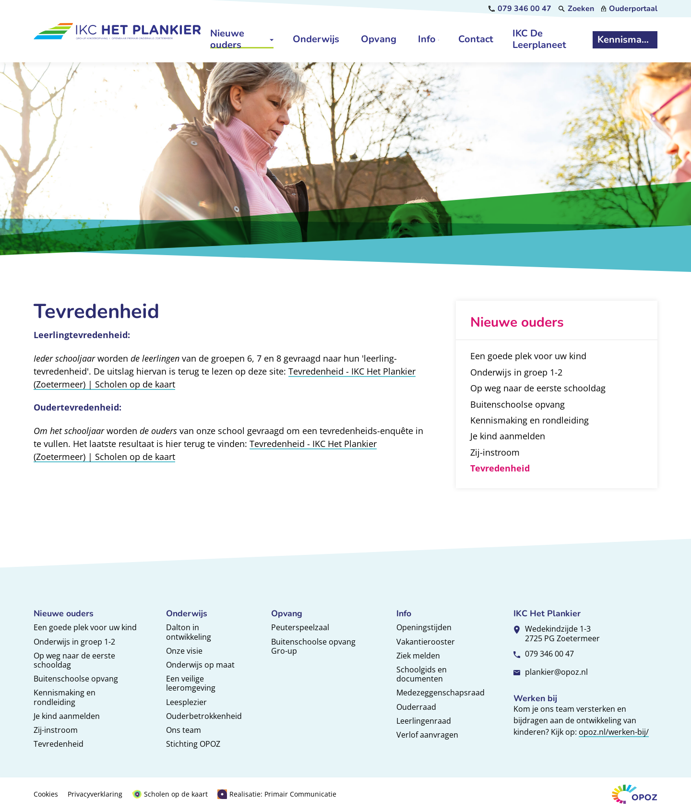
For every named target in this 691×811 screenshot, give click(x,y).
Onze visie (184, 651)
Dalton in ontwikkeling (188, 632)
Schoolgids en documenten (421, 674)
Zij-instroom (56, 730)
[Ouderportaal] (629, 8)
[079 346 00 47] (519, 8)
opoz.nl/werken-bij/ (614, 732)
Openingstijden (424, 627)
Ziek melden (418, 655)
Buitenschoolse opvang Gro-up (313, 646)
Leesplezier (186, 702)
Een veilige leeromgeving (190, 683)
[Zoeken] (576, 8)
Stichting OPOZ (193, 744)
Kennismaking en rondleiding (64, 697)
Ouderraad (416, 707)
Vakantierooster (425, 641)
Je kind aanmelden (67, 716)
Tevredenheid (58, 744)
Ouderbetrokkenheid (204, 716)
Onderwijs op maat (200, 664)
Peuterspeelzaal (300, 627)
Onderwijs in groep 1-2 (74, 641)
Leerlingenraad (423, 721)
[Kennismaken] (625, 39)
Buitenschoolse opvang (76, 678)
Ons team (183, 730)
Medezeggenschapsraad (440, 692)
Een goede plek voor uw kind (85, 627)
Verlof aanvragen (427, 734)
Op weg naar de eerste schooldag (74, 660)
